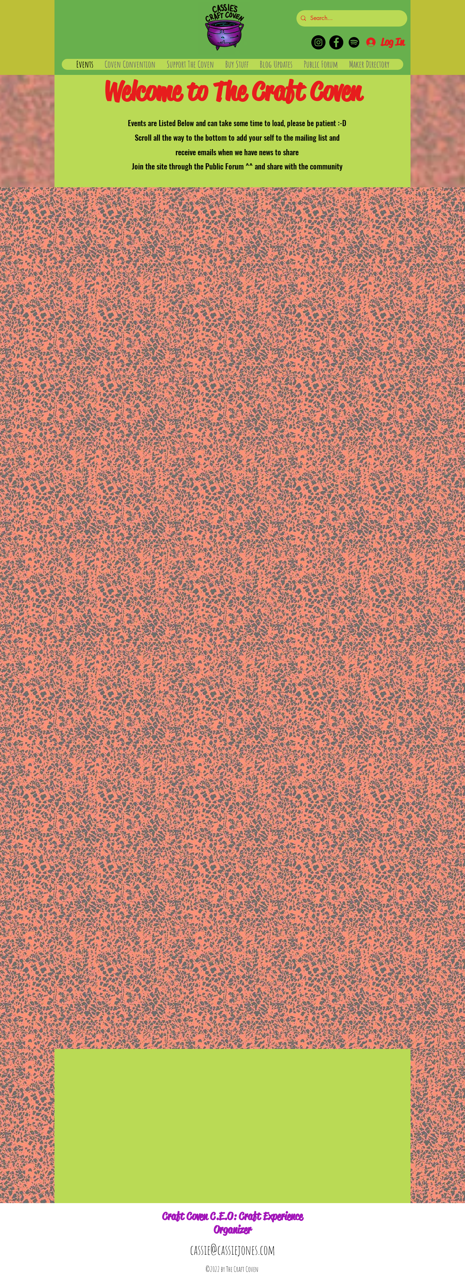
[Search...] (351, 18)
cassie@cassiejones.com (232, 1249)
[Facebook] (336, 42)
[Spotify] (354, 42)
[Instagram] (318, 42)
